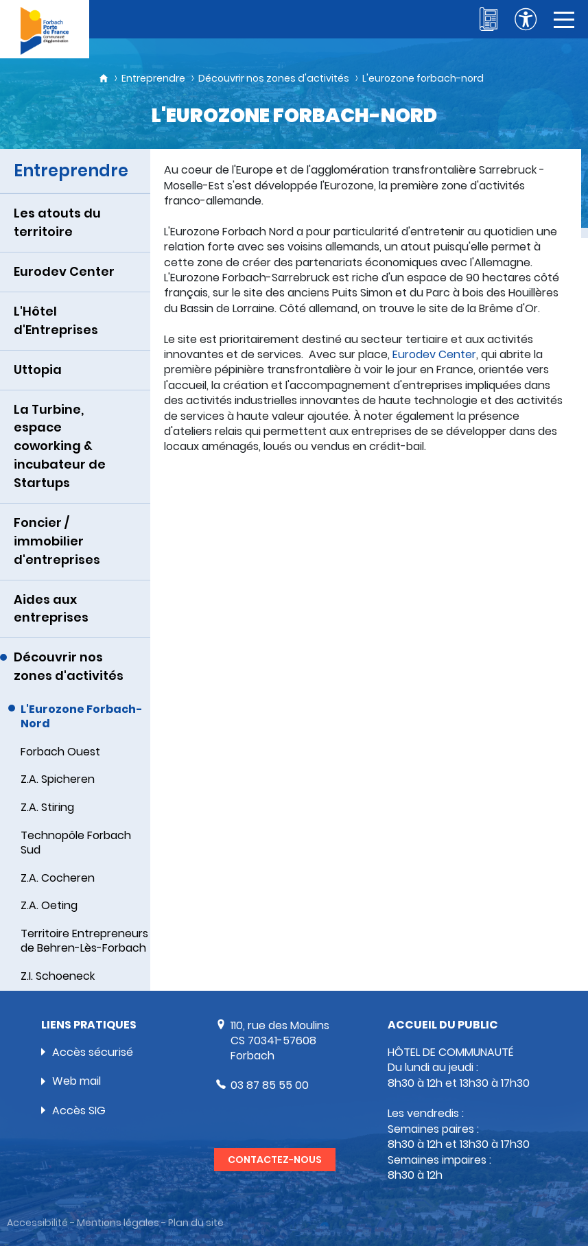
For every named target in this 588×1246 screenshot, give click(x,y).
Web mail (76, 1081)
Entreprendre (153, 78)
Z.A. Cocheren (58, 878)
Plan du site (196, 1223)
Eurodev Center (434, 354)
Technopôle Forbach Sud (76, 842)
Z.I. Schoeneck (58, 976)
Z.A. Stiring (47, 807)
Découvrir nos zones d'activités (273, 78)
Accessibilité (37, 1223)
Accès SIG (79, 1110)
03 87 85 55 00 (270, 1085)
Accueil (103, 78)
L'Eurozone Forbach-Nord (82, 716)
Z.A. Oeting (49, 905)
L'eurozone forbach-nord (423, 78)
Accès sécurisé (92, 1052)
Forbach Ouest (60, 752)
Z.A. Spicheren (58, 779)
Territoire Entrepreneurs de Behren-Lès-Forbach (84, 941)
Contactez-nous (275, 1159)
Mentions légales (118, 1223)
